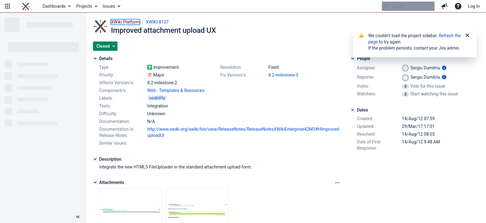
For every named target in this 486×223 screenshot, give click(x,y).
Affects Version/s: (116, 82)
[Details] (95, 58)
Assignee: (366, 67)
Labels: (106, 98)
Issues (109, 6)
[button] (7, 6)
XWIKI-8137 (157, 22)
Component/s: (113, 90)
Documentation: (114, 121)
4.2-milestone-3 (283, 74)
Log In (474, 6)
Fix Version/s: (233, 74)
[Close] (467, 36)
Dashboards (54, 6)
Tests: (105, 105)
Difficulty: (108, 113)
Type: (104, 67)
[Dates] (353, 110)
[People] (353, 58)
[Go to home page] (25, 6)
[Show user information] (444, 67)
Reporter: (365, 77)
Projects (84, 6)
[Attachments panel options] (337, 182)
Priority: (106, 74)
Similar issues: (113, 143)
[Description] (95, 159)
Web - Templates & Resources (176, 90)
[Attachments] (95, 182)
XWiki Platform (125, 22)
